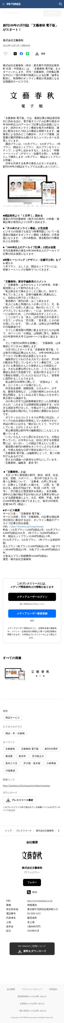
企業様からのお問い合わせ (32, 1003)
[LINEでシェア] (27, 53)
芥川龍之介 (38, 756)
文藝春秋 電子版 (30, 749)
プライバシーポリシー (32, 989)
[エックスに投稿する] (15, 53)
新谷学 (22, 756)
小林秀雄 (51, 763)
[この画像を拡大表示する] (15, 673)
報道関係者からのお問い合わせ (32, 996)
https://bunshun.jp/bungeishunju (27, 526)
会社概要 (11, 989)
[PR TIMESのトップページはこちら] (13, 4)
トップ (8, 830)
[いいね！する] (5, 53)
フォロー (32, 882)
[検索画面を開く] (61, 4)
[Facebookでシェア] (21, 53)
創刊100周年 (51, 749)
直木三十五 (11, 763)
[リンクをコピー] (43, 53)
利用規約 (53, 989)
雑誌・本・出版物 (15, 733)
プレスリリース (24, 830)
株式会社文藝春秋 (45, 830)
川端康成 (10, 770)
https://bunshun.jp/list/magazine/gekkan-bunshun (26, 785)
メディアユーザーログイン (32, 596)
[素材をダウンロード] (37, 53)
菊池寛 (9, 756)
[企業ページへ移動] (32, 856)
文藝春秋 (10, 749)
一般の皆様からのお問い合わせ (32, 1010)
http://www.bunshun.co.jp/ (40, 901)
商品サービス (12, 717)
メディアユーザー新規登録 (32, 613)
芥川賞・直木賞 (32, 763)
